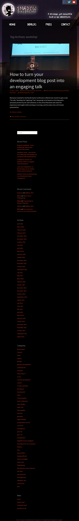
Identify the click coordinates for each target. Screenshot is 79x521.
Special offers (21, 453)
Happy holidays (21, 419)
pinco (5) (19, 432)
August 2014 (20, 300)
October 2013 (21, 330)
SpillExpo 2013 (29, 193)
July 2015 (20, 272)
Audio (18, 355)
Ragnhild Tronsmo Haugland (25, 441)
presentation (64, 90)
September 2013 (22, 334)
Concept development (23, 380)
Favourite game (21, 398)
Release (19, 447)
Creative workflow (22, 386)
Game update (21, 410)
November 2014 (21, 291)
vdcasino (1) (20, 483)
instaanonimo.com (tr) (23, 422)
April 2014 (20, 312)
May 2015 (20, 276)
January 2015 (21, 285)
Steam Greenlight (22, 459)
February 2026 (21, 230)
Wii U (18, 486)
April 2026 (20, 224)
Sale (18, 450)
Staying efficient (22, 456)
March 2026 (20, 227)
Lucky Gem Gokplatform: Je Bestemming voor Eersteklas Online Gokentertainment (25, 169)
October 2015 (21, 266)
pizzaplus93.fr (21, 438)
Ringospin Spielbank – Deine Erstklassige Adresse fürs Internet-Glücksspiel (25, 147)
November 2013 (21, 327)
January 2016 (21, 257)
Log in (19, 499)
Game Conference (27, 90)
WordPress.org (21, 508)
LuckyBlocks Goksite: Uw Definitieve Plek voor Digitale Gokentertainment (25, 162)
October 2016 (21, 242)
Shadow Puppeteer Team (26, 92)
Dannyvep (20, 193)
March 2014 (20, 315)
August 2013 (20, 337)
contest (19, 383)
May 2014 (20, 309)
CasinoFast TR (21, 367)
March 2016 (20, 251)
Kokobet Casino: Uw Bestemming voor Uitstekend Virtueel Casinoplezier (27, 176)
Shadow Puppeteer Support (54, 520)
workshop (13, 92)
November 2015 (21, 263)
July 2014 (20, 303)
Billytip (19, 196)
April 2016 (20, 248)
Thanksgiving (21, 465)
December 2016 (21, 236)
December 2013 (21, 324)
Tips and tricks (37, 90)
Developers (20, 389)
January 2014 (21, 321)
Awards (19, 358)
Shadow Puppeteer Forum (37, 520)
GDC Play (19, 413)
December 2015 (21, 260)
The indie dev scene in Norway (26, 468)
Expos (19, 395)
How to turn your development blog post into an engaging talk (37, 80)
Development (21, 392)
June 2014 (20, 306)
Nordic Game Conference (52, 90)
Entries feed (20, 502)
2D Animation (21, 349)
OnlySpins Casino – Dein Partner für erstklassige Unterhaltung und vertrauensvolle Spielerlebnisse (27, 154)
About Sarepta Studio (22, 520)
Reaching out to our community (26, 444)
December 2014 (21, 288)
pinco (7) (19, 435)
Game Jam (20, 407)
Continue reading (16, 112)
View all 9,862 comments (19, 116)
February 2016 (21, 254)
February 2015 (21, 282)
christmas (20, 371)
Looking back (21, 428)
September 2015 (22, 269)
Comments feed (22, 505)
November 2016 (21, 239)
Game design (21, 404)
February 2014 (21, 318)
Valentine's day (21, 480)
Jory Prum (20, 425)
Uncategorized (21, 477)
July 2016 (20, 245)
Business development (24, 364)
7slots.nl (19, 352)
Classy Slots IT (21, 374)
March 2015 (20, 279)
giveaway (20, 416)
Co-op (19, 377)
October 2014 (21, 294)
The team (20, 471)
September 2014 (22, 297)
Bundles (19, 361)
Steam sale (20, 462)
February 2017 (21, 233)
